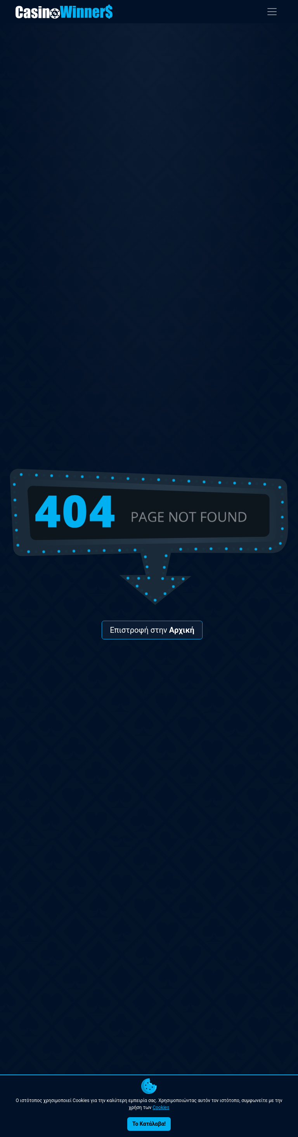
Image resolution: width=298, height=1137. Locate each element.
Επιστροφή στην (152, 630)
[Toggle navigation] (272, 11)
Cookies (160, 1107)
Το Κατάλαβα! (149, 1124)
